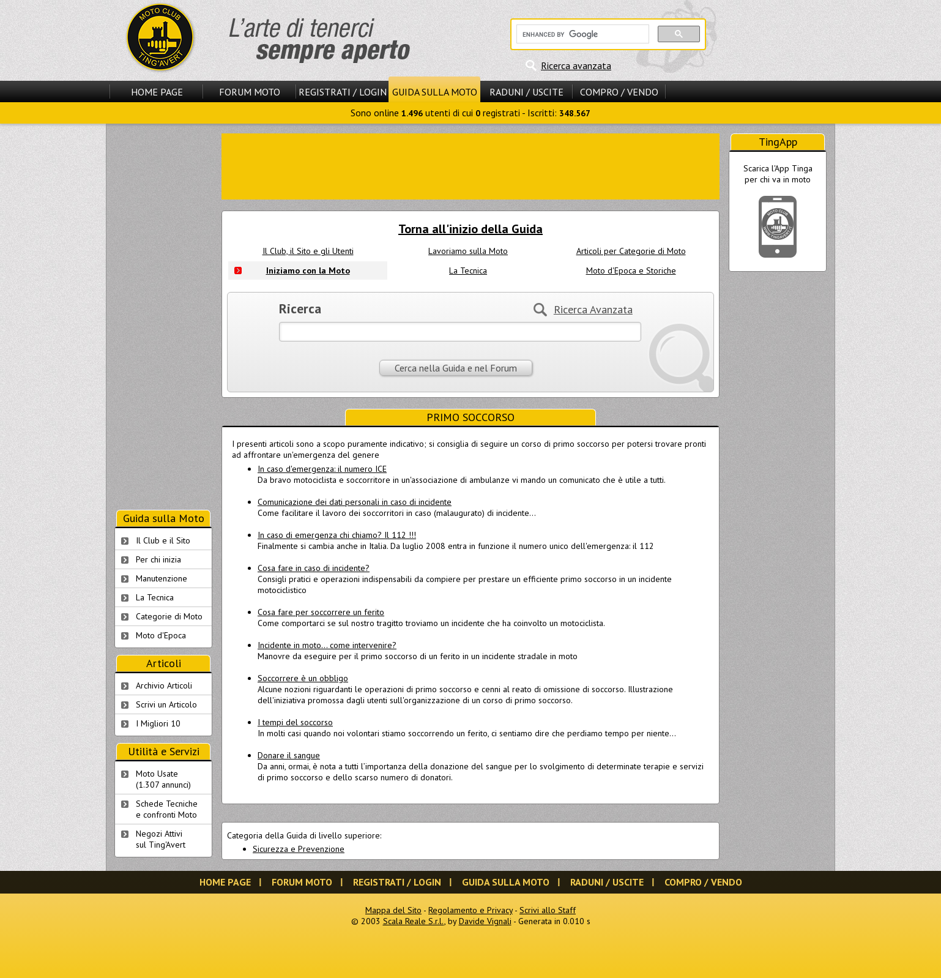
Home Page (157, 92)
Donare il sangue (289, 755)
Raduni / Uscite (526, 92)
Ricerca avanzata (576, 65)
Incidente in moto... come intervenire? (327, 645)
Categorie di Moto (169, 616)
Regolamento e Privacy (470, 910)
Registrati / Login (343, 92)
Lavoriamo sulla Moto (468, 250)
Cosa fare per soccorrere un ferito (321, 612)
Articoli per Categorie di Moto (631, 250)
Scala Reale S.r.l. (413, 921)
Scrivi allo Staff (547, 910)
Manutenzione (161, 578)
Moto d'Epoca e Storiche (631, 270)
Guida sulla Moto (434, 92)
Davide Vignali (485, 921)
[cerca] (582, 34)
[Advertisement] (470, 165)
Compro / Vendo (619, 92)
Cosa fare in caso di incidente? (314, 567)
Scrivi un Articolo (166, 704)
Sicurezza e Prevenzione (298, 848)
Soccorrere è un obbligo (303, 678)
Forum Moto (249, 92)
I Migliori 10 (158, 723)
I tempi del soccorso (295, 722)
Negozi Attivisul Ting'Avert (160, 839)
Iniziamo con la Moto (308, 270)
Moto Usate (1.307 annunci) (163, 779)
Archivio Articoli (164, 685)
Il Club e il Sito (163, 540)
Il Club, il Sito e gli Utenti (308, 250)
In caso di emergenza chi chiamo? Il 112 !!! (337, 534)
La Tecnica (468, 270)
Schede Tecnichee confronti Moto (167, 809)
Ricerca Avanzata (593, 309)
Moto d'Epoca (161, 635)
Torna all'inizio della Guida (470, 229)
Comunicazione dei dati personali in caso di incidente (355, 501)
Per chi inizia (158, 559)
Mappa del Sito (393, 910)
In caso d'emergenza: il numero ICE (322, 468)
